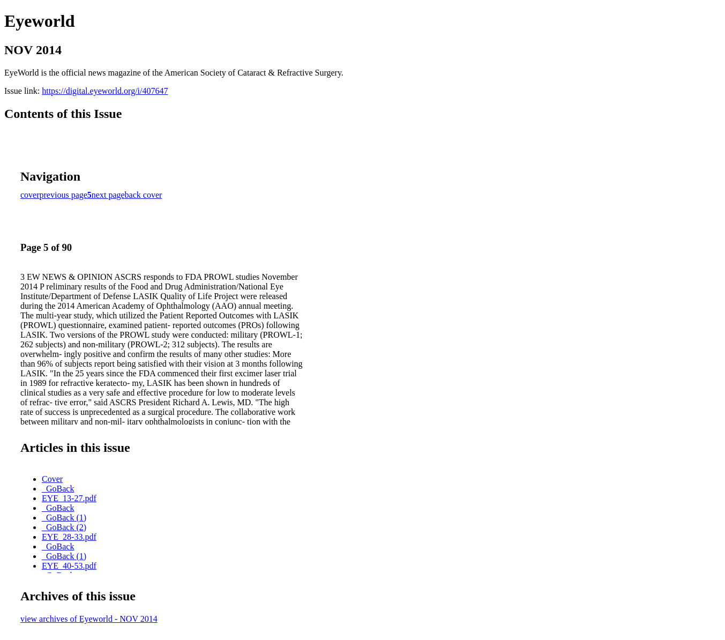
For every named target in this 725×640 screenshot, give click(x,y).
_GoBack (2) (64, 527)
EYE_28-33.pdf (69, 536)
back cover (143, 194)
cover (30, 194)
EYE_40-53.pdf (69, 565)
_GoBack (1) (64, 517)
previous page (63, 194)
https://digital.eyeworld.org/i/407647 (105, 90)
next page (108, 194)
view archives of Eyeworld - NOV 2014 (89, 618)
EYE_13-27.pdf (69, 498)
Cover (52, 478)
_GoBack (58, 488)
